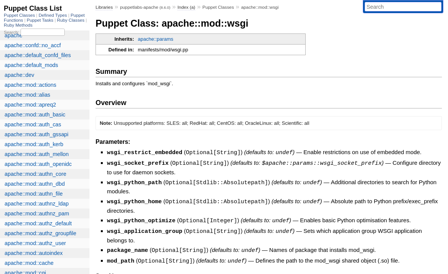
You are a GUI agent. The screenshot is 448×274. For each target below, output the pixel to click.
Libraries (104, 7)
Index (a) (186, 7)
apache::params (155, 39)
